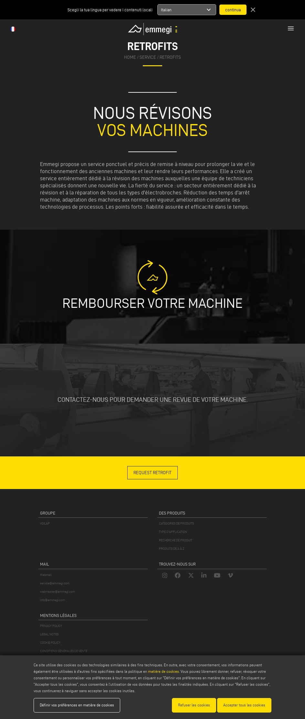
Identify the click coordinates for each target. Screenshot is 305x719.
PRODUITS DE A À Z (171, 548)
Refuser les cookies (194, 705)
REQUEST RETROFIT (152, 472)
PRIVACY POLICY (51, 626)
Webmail (46, 575)
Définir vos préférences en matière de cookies (77, 705)
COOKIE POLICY (50, 642)
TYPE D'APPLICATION (173, 532)
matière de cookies (163, 671)
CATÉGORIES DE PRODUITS (176, 523)
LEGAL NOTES (49, 634)
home (130, 57)
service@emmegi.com (54, 583)
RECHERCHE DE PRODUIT (175, 540)
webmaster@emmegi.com (57, 591)
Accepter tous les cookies (244, 705)
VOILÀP (45, 523)
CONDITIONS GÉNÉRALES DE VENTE (63, 651)
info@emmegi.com (52, 600)
